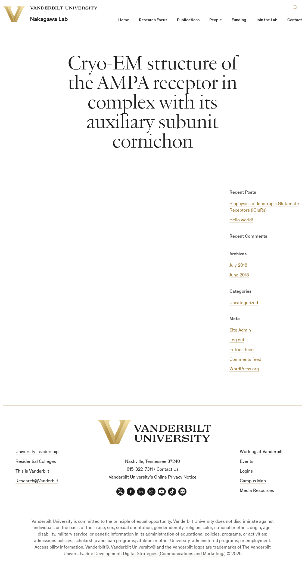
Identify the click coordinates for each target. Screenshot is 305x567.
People (215, 20)
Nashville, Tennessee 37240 (152, 462)
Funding (239, 20)
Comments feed (245, 360)
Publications (188, 20)
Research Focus (153, 20)
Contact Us (168, 469)
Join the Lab (267, 20)
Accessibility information (59, 547)
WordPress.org (244, 369)
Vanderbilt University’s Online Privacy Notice (153, 477)
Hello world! (241, 220)
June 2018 (239, 275)
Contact (294, 20)
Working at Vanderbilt (261, 452)
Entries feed (241, 350)
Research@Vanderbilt (36, 481)
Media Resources (257, 491)
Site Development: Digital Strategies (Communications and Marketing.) (155, 554)
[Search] (296, 6)
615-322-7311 (140, 469)
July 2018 (238, 265)
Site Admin (240, 330)
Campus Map (253, 481)
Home (123, 20)
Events (246, 462)
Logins (246, 471)
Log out (236, 340)
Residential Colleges (35, 462)
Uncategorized (243, 303)
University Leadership (36, 452)
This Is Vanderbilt (32, 471)
